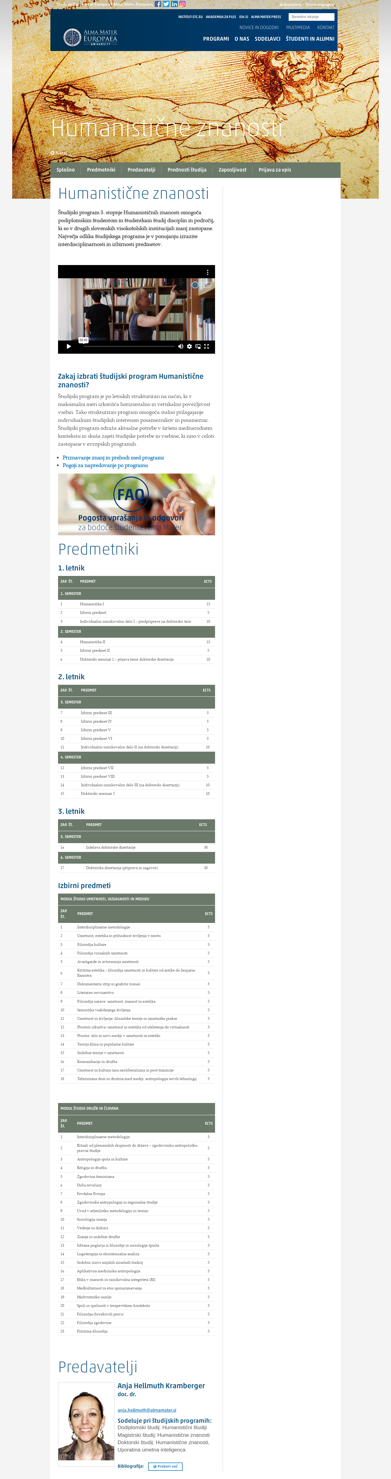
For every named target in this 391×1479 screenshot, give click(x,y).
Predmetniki (101, 170)
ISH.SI (243, 17)
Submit (330, 17)
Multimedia (298, 27)
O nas (242, 39)
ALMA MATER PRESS (266, 17)
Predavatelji (141, 170)
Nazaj (59, 153)
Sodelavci (267, 39)
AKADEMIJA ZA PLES (221, 17)
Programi (216, 39)
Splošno (66, 170)
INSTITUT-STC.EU (190, 17)
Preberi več (165, 1467)
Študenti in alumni (310, 39)
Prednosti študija (187, 170)
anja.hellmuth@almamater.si (147, 1410)
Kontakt (325, 27)
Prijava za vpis (275, 170)
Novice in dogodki (259, 27)
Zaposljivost (233, 170)
